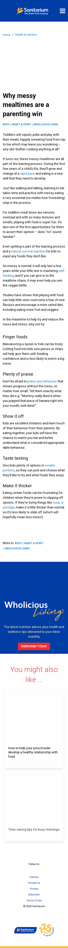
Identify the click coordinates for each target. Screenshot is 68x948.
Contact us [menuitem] (34, 882)
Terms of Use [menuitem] (34, 900)
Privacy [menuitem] (34, 888)
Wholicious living (46, 124)
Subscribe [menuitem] (34, 894)
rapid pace (27, 173)
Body (6, 124)
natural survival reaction (28, 251)
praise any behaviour (42, 381)
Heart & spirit (21, 124)
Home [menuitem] (6, 35)
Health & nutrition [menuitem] (26, 34)
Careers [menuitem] (34, 877)
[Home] (34, 11)
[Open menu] (62, 11)
